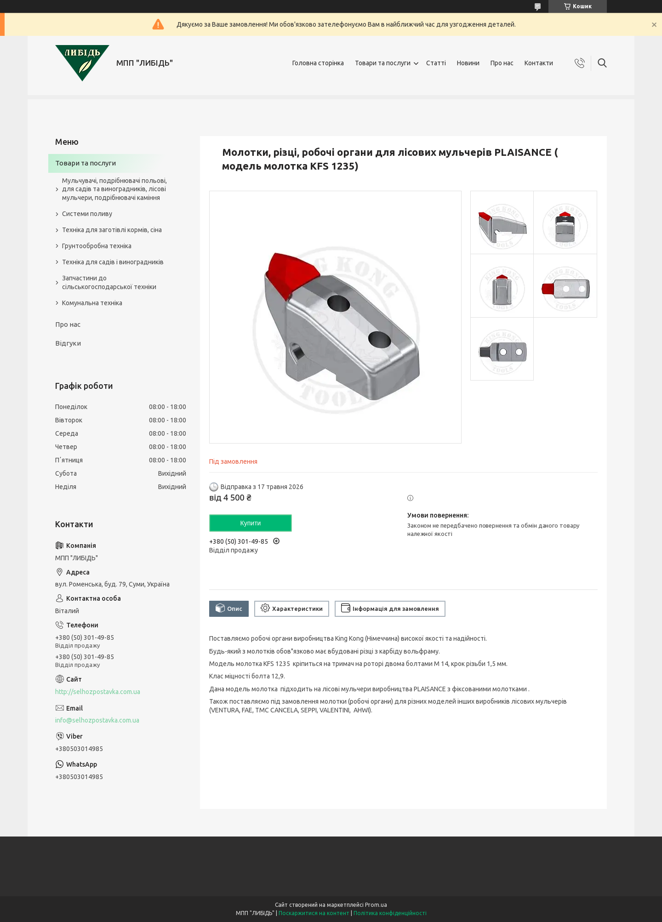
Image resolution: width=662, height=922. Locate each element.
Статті (436, 63)
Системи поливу (87, 213)
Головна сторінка (318, 63)
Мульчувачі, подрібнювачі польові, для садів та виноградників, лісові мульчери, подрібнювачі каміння (114, 189)
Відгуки (68, 343)
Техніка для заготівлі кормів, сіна (112, 229)
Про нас (502, 63)
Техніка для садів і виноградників (113, 262)
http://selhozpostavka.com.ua (97, 691)
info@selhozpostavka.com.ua (97, 720)
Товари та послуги (383, 63)
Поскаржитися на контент (314, 913)
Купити (250, 523)
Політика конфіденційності (390, 913)
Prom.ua (376, 905)
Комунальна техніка (92, 303)
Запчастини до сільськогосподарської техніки (109, 282)
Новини (468, 63)
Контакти (539, 63)
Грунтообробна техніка (96, 246)
